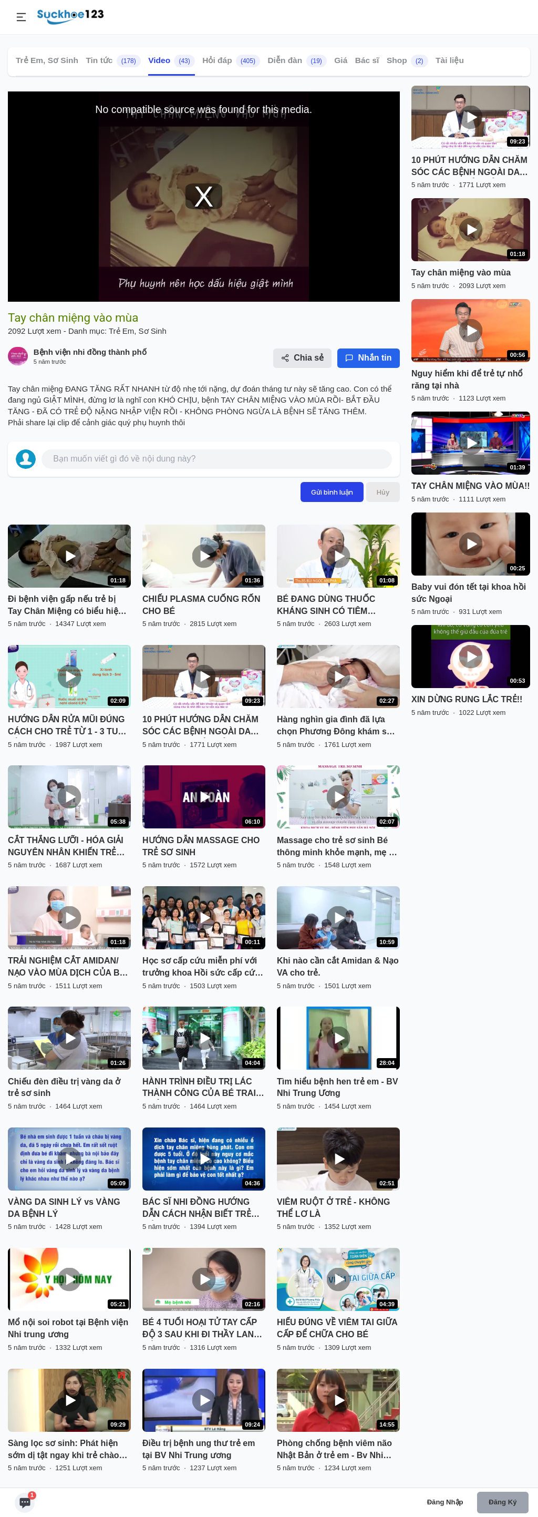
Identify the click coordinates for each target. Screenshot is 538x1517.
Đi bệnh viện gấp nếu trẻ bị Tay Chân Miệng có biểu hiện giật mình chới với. (65, 606)
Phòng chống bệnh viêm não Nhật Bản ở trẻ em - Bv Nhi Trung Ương (334, 1450)
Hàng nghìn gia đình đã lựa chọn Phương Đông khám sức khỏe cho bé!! (337, 726)
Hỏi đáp (231, 61)
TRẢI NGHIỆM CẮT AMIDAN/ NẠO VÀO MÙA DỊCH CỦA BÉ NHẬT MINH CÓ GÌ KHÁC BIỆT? (66, 967)
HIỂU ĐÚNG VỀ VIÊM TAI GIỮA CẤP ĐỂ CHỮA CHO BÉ (337, 1328)
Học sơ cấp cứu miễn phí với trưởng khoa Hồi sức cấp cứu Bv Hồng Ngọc (201, 967)
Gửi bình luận (332, 492)
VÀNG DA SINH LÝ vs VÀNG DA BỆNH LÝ (64, 1207)
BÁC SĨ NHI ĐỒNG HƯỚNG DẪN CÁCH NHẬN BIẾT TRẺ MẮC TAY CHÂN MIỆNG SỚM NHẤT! (199, 1209)
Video (171, 61)
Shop (407, 61)
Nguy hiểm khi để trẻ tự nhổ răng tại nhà (467, 379)
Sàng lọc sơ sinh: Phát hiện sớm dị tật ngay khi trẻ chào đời (63, 1450)
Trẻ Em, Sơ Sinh (47, 60)
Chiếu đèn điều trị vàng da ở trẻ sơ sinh (64, 1087)
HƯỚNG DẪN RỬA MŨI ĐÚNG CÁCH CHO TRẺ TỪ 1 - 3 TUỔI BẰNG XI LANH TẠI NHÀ (67, 726)
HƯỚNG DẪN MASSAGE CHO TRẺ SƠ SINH (201, 846)
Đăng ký (502, 1502)
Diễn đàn (296, 61)
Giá (340, 60)
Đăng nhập (445, 1502)
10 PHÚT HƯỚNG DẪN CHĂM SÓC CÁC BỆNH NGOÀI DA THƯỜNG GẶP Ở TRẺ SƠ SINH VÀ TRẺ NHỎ (203, 726)
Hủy (383, 492)
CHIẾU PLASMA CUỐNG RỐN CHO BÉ (201, 605)
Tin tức (113, 61)
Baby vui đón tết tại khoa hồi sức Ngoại (468, 592)
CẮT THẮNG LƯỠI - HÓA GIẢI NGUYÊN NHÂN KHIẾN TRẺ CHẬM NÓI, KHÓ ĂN (65, 847)
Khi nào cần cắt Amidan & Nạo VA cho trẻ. (338, 966)
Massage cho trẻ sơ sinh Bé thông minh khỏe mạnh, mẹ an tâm (338, 847)
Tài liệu (450, 60)
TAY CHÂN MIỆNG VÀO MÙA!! (470, 485)
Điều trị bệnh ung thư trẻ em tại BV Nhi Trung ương (198, 1449)
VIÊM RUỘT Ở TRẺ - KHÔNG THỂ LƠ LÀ (333, 1207)
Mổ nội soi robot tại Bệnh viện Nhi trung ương (68, 1328)
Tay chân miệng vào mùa (461, 272)
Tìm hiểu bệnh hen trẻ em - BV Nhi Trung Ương (337, 1087)
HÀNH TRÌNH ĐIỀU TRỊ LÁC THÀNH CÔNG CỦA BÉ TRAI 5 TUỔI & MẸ (202, 1088)
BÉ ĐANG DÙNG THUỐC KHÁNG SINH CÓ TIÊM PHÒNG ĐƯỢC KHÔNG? (326, 606)
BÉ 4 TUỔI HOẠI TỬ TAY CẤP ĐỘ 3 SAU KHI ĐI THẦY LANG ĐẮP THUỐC (201, 1329)
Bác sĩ (367, 60)
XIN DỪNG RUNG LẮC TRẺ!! (466, 699)
